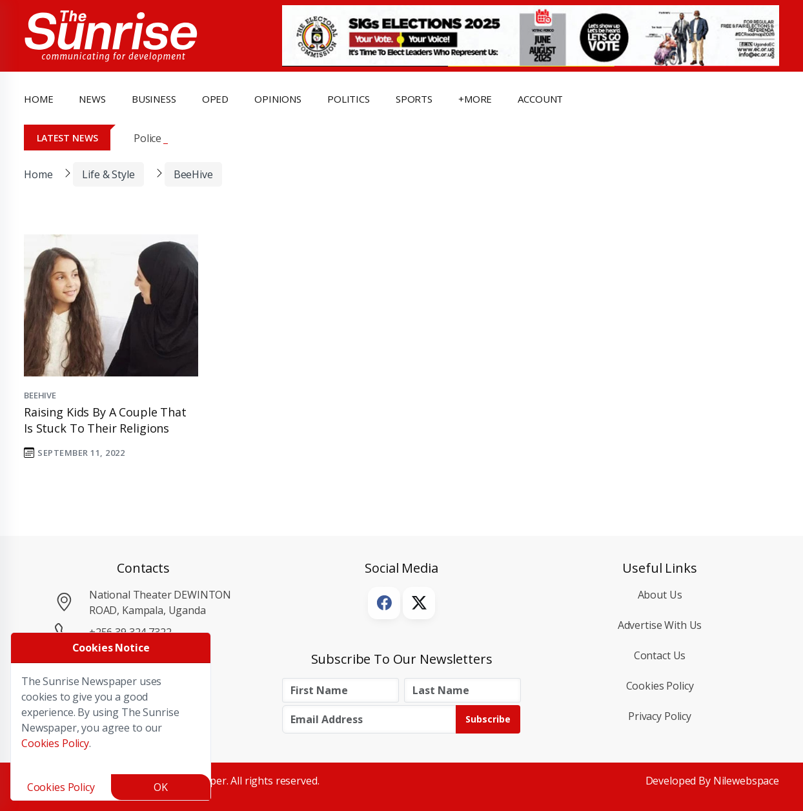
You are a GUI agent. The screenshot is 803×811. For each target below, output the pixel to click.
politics (348, 98)
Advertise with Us (660, 625)
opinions (277, 98)
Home (38, 98)
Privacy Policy (659, 716)
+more (475, 98)
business (154, 98)
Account (540, 98)
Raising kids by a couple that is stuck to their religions (105, 420)
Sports (414, 98)
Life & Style (108, 174)
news (92, 98)
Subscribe (488, 719)
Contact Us (660, 655)
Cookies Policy (660, 686)
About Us (660, 595)
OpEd (215, 98)
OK (161, 787)
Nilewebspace (746, 781)
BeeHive (193, 174)
